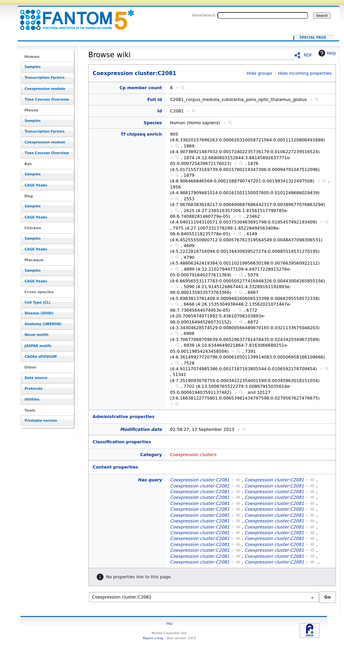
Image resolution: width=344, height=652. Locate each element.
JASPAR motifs (38, 346)
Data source (36, 378)
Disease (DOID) (39, 313)
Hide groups (259, 73)
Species (152, 122)
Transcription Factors (44, 77)
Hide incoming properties (305, 73)
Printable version (41, 420)
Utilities (32, 399)
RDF (308, 55)
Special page (313, 37)
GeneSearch (203, 15)
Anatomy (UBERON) (43, 324)
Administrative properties (124, 416)
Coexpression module (45, 89)
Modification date (141, 429)
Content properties (115, 467)
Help (326, 53)
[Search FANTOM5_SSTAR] (262, 15)
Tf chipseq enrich (141, 134)
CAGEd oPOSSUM (40, 356)
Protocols (33, 388)
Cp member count (141, 87)
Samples (33, 67)
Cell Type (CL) (37, 302)
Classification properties (122, 441)
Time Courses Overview (47, 99)
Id (159, 110)
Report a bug (153, 638)
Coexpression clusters (193, 454)
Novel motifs (36, 335)
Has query (150, 479)
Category (151, 454)
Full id (154, 99)
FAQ (169, 623)
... (318, 561)
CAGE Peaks (36, 185)
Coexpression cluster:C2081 (73, 16)
